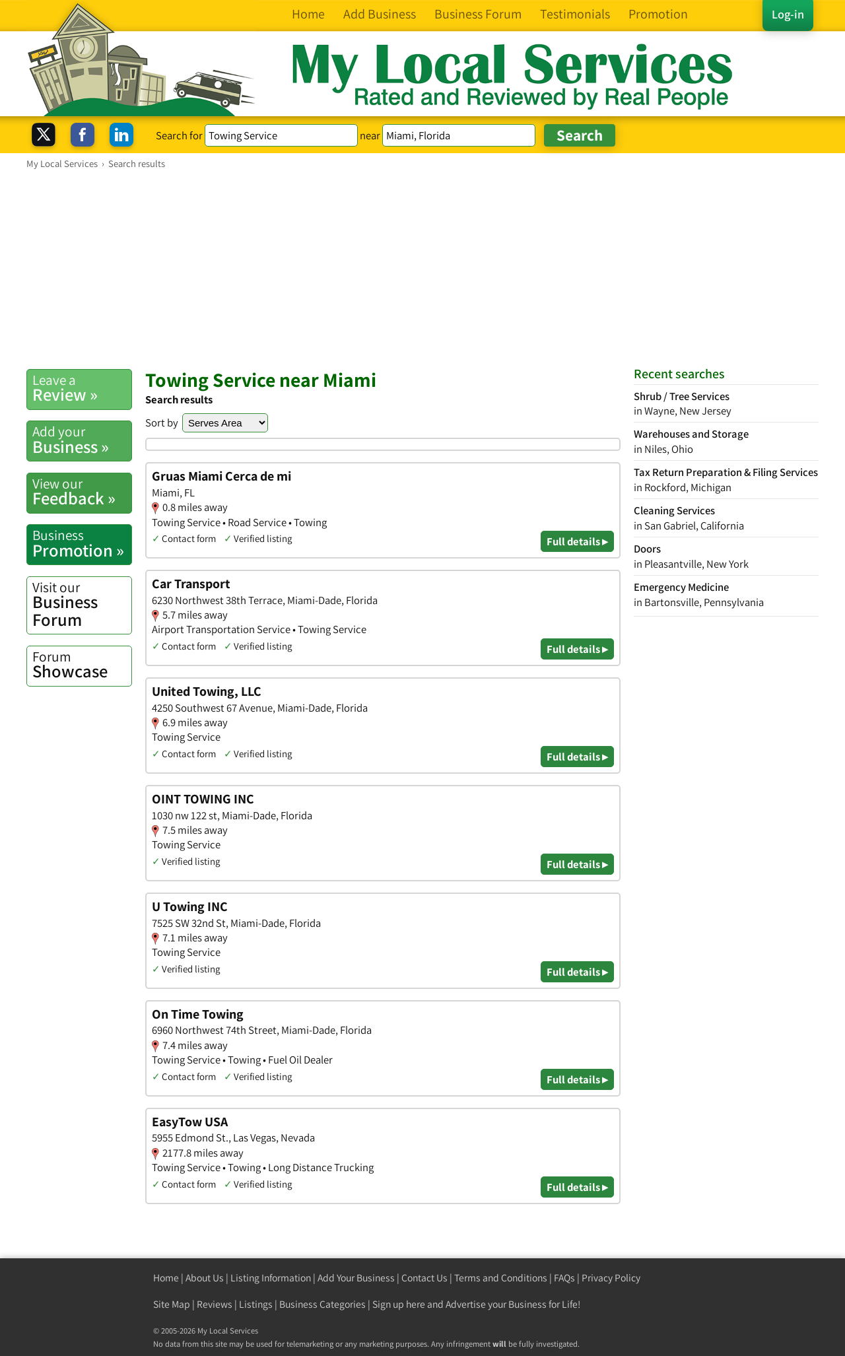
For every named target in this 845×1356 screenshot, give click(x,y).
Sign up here (398, 1304)
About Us (205, 1277)
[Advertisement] (422, 268)
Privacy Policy (611, 1277)
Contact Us (424, 1277)
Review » (81, 388)
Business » (81, 440)
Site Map (171, 1304)
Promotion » (81, 543)
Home (166, 1277)
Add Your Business (356, 1277)
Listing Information (270, 1277)
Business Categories (322, 1304)
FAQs (564, 1277)
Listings (256, 1304)
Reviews (214, 1304)
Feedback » (81, 492)
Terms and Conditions (500, 1277)
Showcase (81, 665)
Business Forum (81, 604)
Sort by (161, 422)
